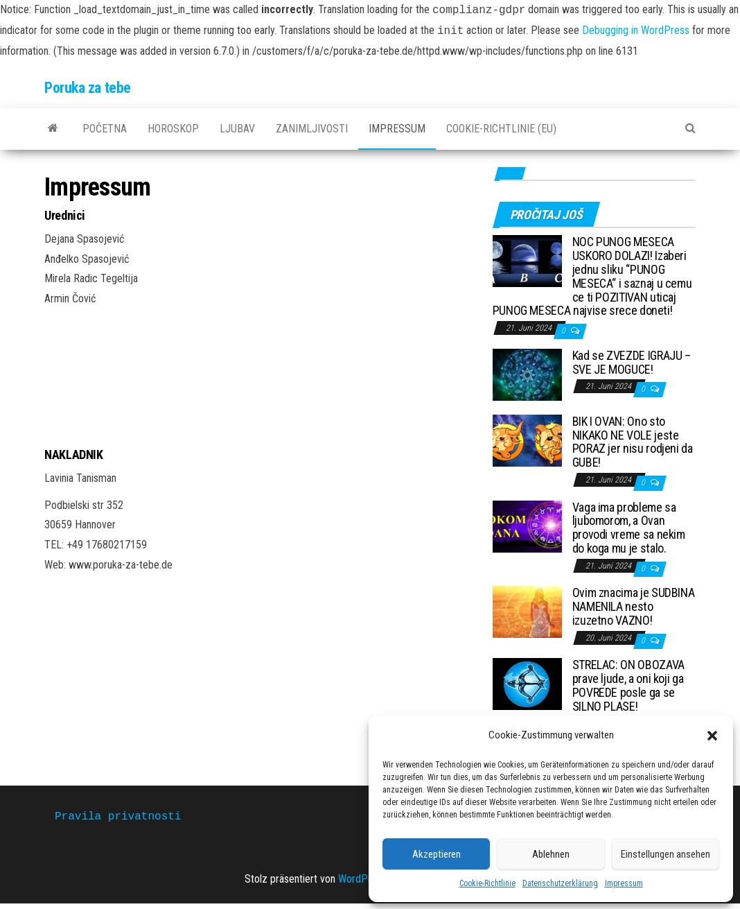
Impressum (624, 883)
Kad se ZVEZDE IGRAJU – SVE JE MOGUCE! (631, 362)
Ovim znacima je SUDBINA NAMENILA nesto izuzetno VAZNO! (633, 606)
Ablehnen (551, 854)
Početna (104, 128)
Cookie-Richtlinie (487, 883)
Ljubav (237, 128)
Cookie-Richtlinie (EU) (501, 128)
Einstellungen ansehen (665, 854)
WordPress (362, 878)
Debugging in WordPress (635, 30)
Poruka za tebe (87, 87)
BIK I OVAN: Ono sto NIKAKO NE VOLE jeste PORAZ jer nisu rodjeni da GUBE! (632, 441)
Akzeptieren (436, 854)
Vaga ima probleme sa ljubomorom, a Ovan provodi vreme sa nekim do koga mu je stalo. (628, 527)
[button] (712, 736)
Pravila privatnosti (118, 816)
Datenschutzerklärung (560, 883)
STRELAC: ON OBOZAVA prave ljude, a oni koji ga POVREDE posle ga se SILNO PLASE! (628, 685)
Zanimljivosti (312, 128)
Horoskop (173, 128)
